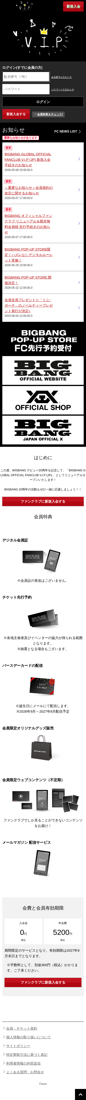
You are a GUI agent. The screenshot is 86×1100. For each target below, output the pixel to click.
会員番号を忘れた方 (61, 77)
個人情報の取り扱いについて (28, 1037)
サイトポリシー (18, 1046)
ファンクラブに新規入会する (43, 501)
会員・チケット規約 (21, 1028)
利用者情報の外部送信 (23, 1063)
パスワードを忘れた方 (62, 89)
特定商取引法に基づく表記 (26, 1055)
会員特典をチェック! (48, 114)
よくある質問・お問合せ (25, 1072)
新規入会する (16, 114)
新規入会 (73, 6)
